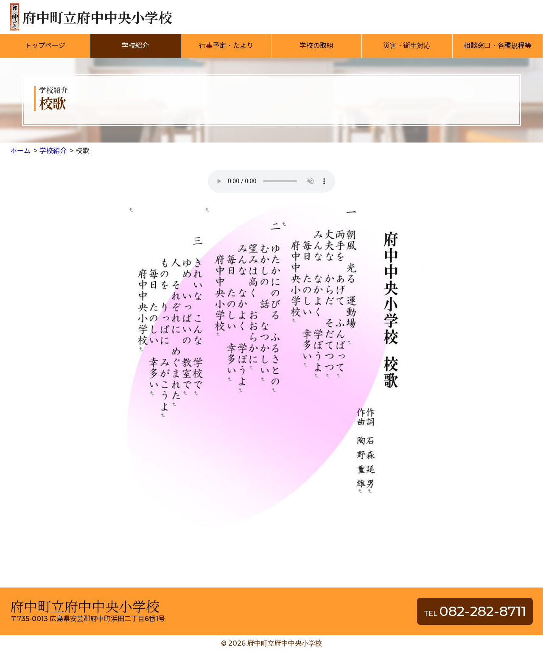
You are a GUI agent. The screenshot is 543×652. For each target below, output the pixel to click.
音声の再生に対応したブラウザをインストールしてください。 (271, 181)
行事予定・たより (226, 46)
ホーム (20, 151)
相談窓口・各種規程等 (498, 46)
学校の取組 (316, 46)
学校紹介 (135, 46)
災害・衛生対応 (407, 46)
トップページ (45, 46)
